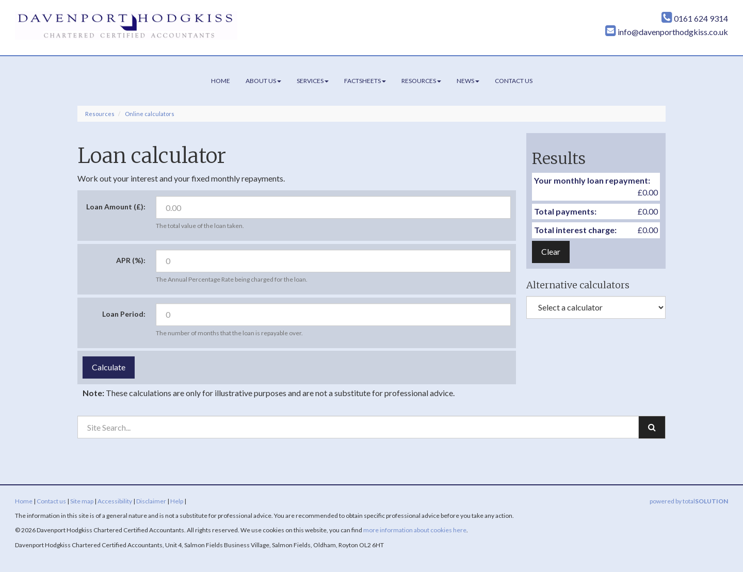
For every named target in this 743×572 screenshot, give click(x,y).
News (468, 81)
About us (263, 81)
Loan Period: (124, 313)
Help (176, 501)
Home (220, 81)
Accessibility (115, 501)
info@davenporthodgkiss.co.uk (666, 32)
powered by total (689, 501)
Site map (81, 501)
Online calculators (149, 113)
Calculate (108, 367)
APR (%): (131, 260)
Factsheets (365, 81)
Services (313, 81)
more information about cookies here (414, 530)
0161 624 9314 (694, 18)
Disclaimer (151, 501)
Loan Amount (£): (116, 206)
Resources (421, 81)
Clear (550, 251)
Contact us (513, 81)
